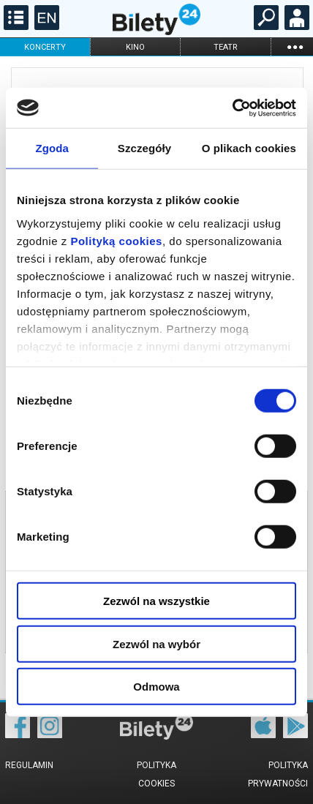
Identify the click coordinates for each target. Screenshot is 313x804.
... (294, 46)
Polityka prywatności (278, 774)
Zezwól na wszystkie (156, 601)
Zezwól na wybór (156, 643)
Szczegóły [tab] (144, 148)
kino (135, 47)
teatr (226, 47)
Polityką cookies (116, 240)
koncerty (45, 47)
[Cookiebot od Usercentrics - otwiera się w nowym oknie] (232, 107)
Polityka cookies (156, 774)
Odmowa (156, 686)
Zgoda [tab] (52, 148)
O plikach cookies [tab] (249, 148)
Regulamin (29, 765)
